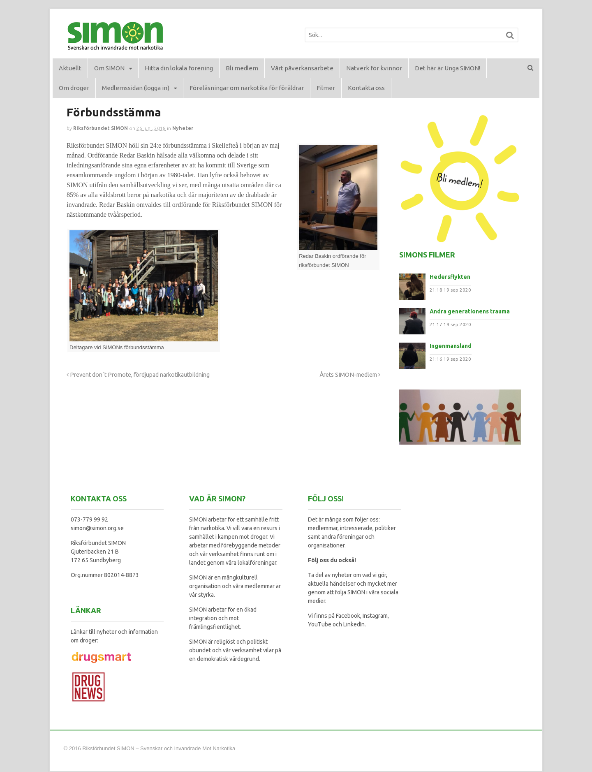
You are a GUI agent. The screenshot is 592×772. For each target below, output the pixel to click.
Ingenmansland (451, 346)
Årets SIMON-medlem (349, 374)
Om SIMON (109, 68)
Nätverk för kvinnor (374, 68)
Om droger (74, 87)
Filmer (326, 87)
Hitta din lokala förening (179, 68)
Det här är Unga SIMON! (447, 68)
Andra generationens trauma (470, 311)
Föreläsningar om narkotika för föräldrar (247, 87)
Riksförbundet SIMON (100, 128)
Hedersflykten (450, 277)
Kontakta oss (366, 87)
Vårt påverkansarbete (302, 68)
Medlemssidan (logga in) (135, 87)
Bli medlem (242, 68)
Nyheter (182, 128)
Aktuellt (70, 68)
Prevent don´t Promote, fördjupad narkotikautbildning (138, 374)
